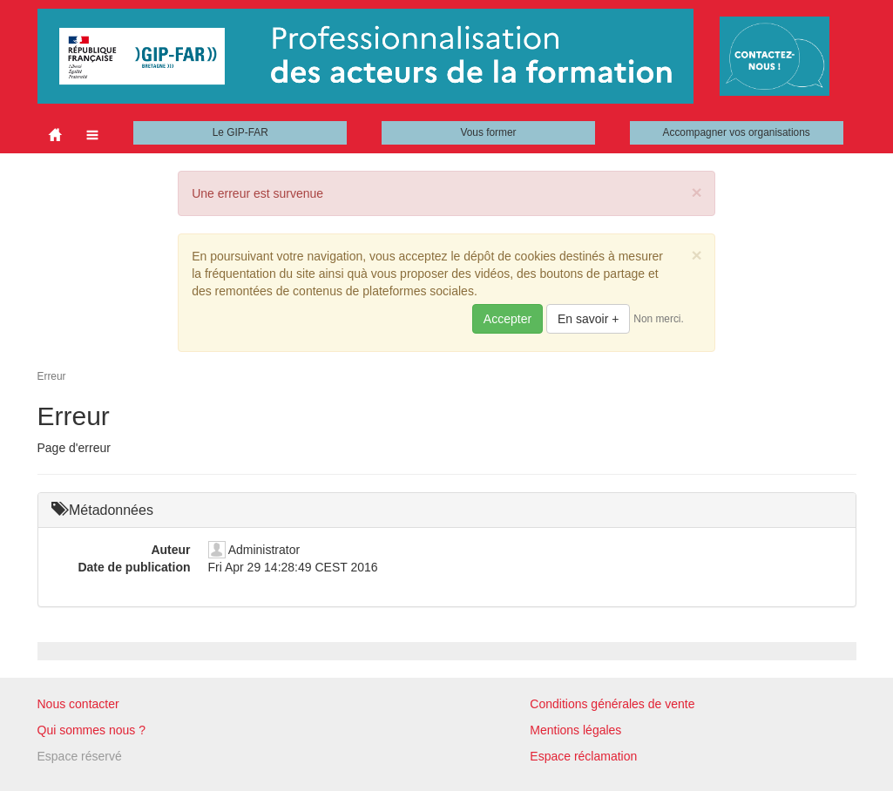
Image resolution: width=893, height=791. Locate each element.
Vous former (488, 132)
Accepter (507, 319)
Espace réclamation (583, 756)
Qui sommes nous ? (91, 730)
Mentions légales (575, 730)
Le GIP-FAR (240, 132)
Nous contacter (78, 704)
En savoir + (588, 319)
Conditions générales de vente (612, 704)
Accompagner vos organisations (736, 132)
